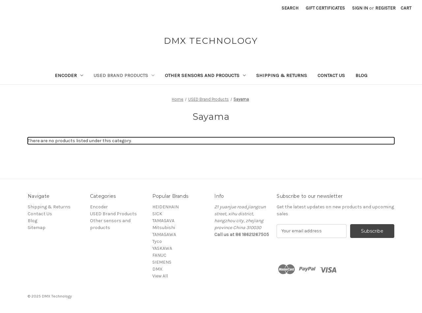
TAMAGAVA (163, 220)
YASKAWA (162, 248)
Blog (361, 75)
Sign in (360, 8)
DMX (157, 269)
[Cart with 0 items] (406, 8)
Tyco (157, 241)
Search (290, 8)
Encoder (69, 75)
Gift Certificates (325, 8)
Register (385, 8)
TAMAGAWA (164, 234)
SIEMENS (161, 262)
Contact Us (331, 75)
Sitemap (36, 227)
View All (160, 276)
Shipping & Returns (281, 75)
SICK (157, 214)
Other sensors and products (205, 75)
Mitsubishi (163, 227)
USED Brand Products (124, 75)
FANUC (159, 255)
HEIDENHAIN (165, 207)
